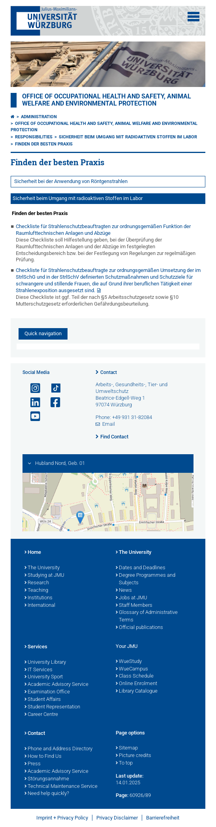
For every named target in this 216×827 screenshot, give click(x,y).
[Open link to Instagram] (32, 388)
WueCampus (132, 669)
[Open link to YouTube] (32, 416)
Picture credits (133, 755)
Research (36, 583)
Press (32, 764)
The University (42, 568)
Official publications (139, 627)
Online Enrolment (136, 683)
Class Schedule (135, 676)
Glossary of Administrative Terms (147, 616)
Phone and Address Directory (58, 749)
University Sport (43, 677)
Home (32, 552)
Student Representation (52, 707)
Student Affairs (42, 699)
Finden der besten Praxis (44, 144)
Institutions (38, 598)
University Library (45, 662)
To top (124, 763)
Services (35, 647)
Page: (122, 795)
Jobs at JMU (131, 598)
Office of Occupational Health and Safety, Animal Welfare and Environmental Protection (106, 100)
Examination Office (47, 692)
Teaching (36, 590)
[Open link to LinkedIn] (32, 403)
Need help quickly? (46, 793)
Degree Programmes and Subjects (145, 579)
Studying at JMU (44, 575)
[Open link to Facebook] (52, 403)
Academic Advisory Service (56, 684)
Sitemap (127, 748)
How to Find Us (43, 756)
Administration (39, 116)
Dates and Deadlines (140, 568)
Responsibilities (34, 137)
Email (108, 424)
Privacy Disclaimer (117, 818)
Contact (108, 372)
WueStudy (129, 661)
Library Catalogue (137, 691)
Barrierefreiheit (162, 818)
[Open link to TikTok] (52, 388)
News (124, 590)
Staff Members (134, 605)
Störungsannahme (46, 779)
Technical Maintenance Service (61, 786)
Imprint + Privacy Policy (62, 818)
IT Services (38, 670)
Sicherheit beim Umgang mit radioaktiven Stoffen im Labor (128, 137)
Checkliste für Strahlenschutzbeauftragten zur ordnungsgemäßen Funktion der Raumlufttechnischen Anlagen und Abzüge (103, 229)
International (39, 605)
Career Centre (41, 714)
